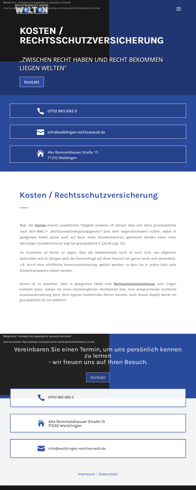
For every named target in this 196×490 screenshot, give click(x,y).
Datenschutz (108, 475)
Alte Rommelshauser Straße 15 (73, 152)
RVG (44, 232)
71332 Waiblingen (62, 157)
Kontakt (31, 82)
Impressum (87, 475)
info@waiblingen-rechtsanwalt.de (76, 132)
